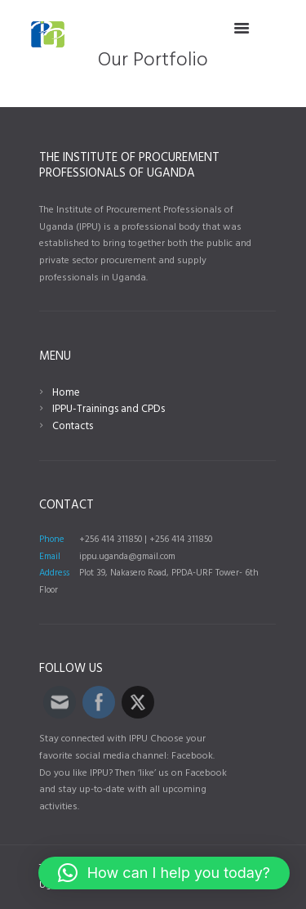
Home (66, 392)
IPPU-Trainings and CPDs (108, 409)
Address (54, 573)
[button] (164, 873)
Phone (51, 539)
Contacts (72, 426)
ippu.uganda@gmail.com (127, 556)
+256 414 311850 (110, 539)
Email (49, 556)
